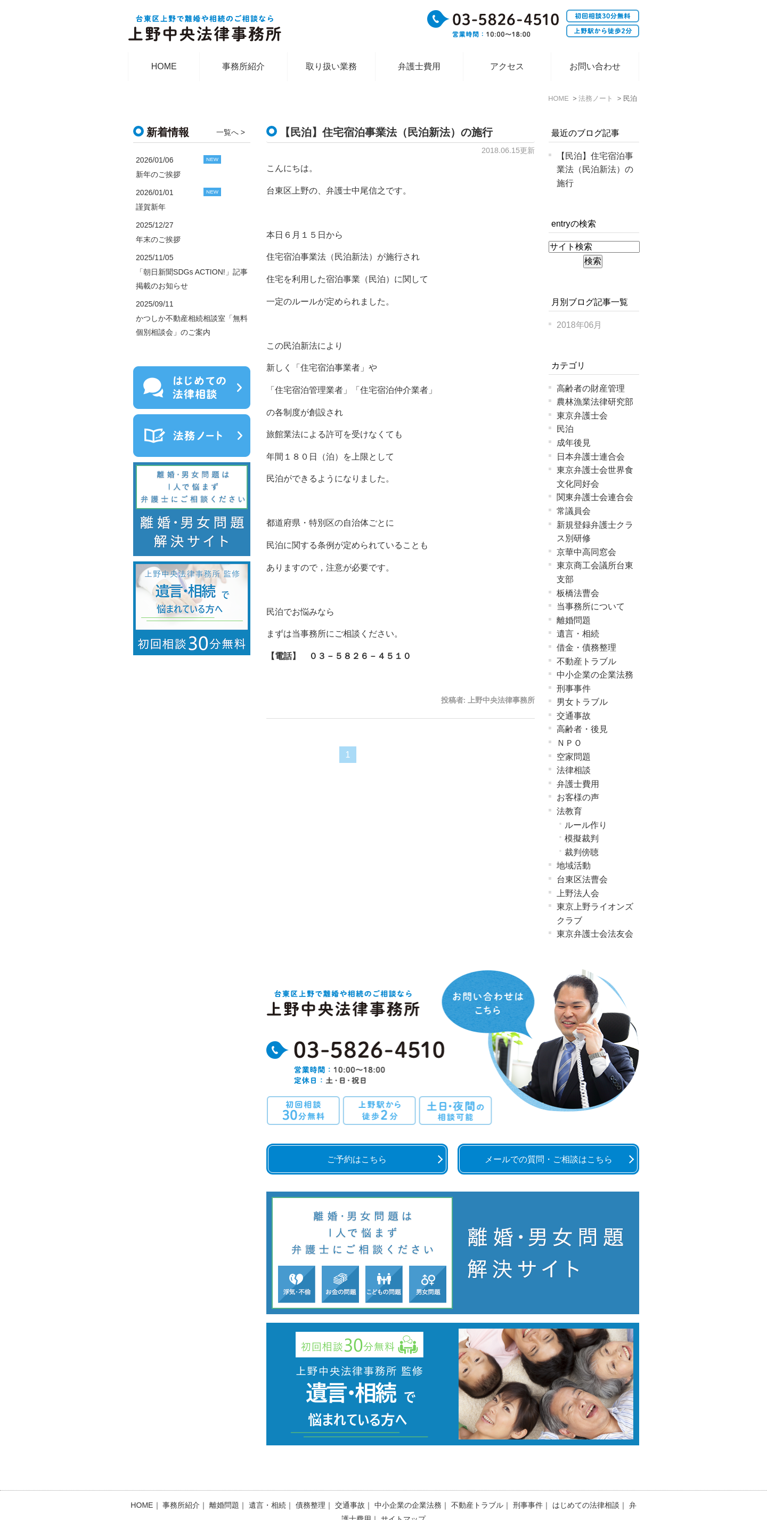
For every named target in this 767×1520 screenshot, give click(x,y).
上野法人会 (578, 893)
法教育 (569, 811)
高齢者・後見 (582, 729)
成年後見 (574, 442)
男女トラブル (582, 701)
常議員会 (574, 511)
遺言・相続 (578, 633)
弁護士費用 (419, 66)
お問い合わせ (595, 66)
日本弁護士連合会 (591, 456)
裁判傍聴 (582, 852)
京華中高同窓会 (586, 552)
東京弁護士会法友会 (595, 933)
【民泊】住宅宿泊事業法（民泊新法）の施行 (386, 132)
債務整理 (310, 1477)
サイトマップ (403, 1491)
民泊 (565, 428)
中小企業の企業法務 (595, 674)
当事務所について (591, 606)
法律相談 (574, 770)
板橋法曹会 (578, 593)
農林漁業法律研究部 (595, 401)
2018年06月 (579, 324)
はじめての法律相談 (585, 1477)
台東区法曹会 (582, 879)
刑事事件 (574, 688)
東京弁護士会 (582, 415)
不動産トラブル (586, 661)
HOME (164, 66)
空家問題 (574, 756)
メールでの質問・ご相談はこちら (549, 1159)
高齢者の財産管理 (591, 388)
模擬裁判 (582, 838)
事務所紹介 (243, 66)
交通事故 (574, 715)
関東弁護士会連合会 (595, 497)
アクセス (507, 66)
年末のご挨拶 (158, 239)
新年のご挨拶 (158, 174)
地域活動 (574, 865)
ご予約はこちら (357, 1159)
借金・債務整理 (586, 647)
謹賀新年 (151, 207)
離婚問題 (574, 620)
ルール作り (586, 825)
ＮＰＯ (569, 742)
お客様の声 (578, 797)
